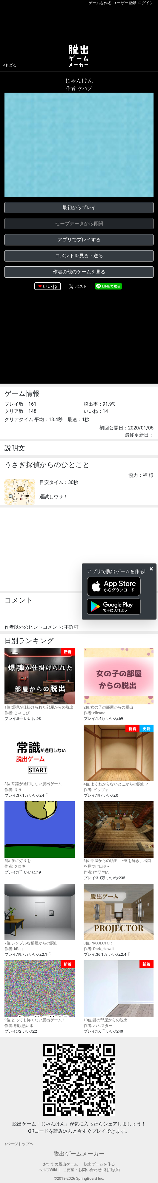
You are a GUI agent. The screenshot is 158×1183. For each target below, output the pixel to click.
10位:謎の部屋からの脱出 (119, 991)
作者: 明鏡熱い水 (18, 1025)
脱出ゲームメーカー (79, 1153)
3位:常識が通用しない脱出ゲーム (39, 755)
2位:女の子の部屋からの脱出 (119, 678)
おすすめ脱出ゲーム (60, 1164)
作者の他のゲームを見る (79, 272)
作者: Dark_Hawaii (99, 949)
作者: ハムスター (98, 1025)
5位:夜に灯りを (39, 832)
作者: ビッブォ (96, 789)
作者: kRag (13, 949)
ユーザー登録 (124, 3)
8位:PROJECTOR (119, 914)
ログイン (146, 3)
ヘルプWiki (47, 1170)
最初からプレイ (79, 207)
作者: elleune (94, 713)
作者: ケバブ (79, 88)
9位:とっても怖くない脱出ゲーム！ (39, 991)
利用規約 (112, 1170)
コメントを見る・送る (79, 256)
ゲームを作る (100, 3)
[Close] (151, 568)
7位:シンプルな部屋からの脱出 (39, 914)
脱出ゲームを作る (99, 1164)
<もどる (10, 65)
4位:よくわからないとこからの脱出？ (119, 755)
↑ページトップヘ (18, 1144)
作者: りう (13, 789)
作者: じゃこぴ (17, 713)
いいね (50, 286)
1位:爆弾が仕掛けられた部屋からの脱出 (39, 678)
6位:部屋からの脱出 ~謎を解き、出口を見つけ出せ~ (119, 834)
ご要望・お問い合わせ (82, 1170)
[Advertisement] (79, 23)
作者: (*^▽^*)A (96, 872)
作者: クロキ (15, 866)
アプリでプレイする (79, 239)
